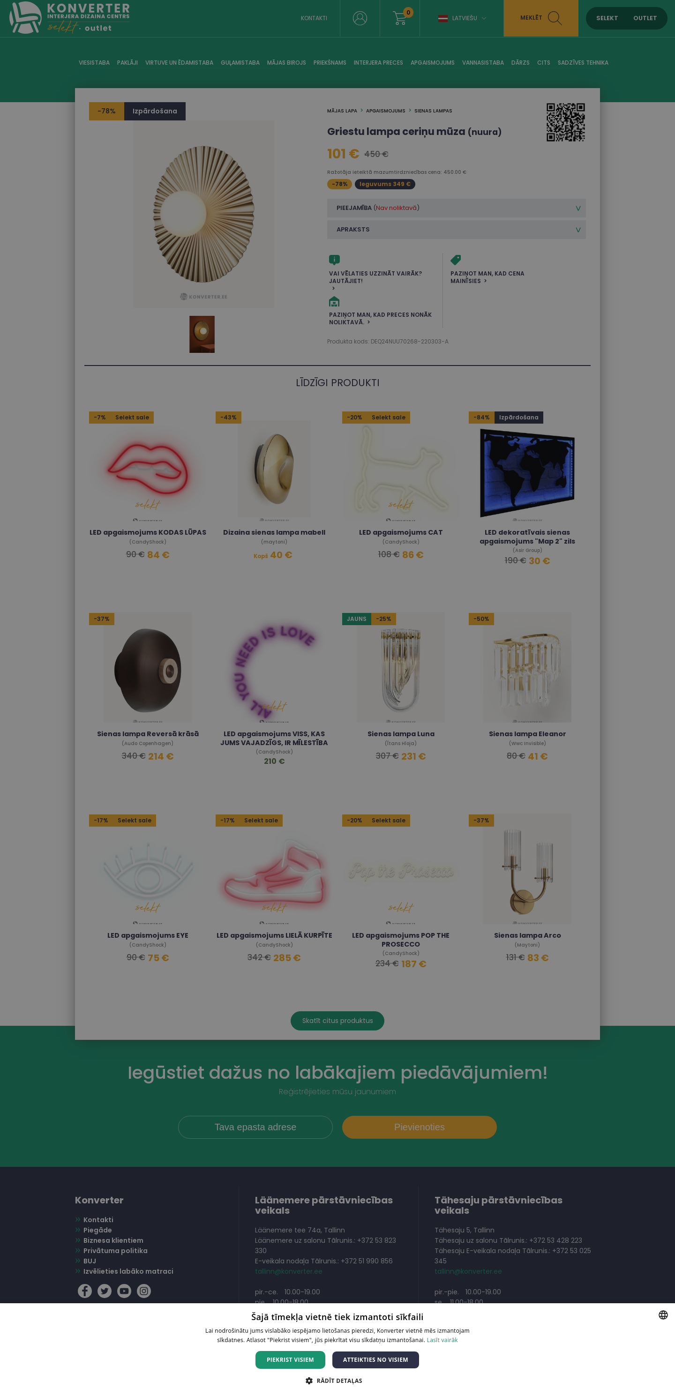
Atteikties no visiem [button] (375, 1360)
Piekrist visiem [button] (290, 1360)
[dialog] (337, 698)
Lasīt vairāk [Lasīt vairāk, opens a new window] (442, 1340)
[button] (337, 1380)
